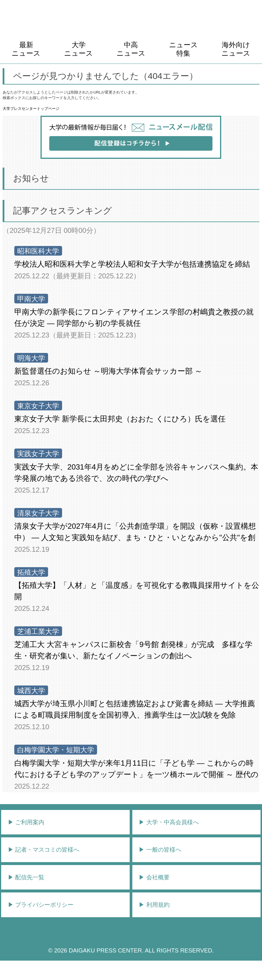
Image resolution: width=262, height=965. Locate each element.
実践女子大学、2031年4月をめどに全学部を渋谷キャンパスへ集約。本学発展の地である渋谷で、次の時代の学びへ (136, 473)
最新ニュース (26, 49)
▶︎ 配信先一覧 (26, 877)
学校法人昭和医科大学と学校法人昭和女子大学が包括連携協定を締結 (132, 264)
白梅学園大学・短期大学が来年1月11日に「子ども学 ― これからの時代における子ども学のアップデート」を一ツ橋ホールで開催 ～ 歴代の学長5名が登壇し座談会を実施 (136, 769)
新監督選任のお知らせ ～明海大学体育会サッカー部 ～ (108, 371)
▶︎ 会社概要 (154, 877)
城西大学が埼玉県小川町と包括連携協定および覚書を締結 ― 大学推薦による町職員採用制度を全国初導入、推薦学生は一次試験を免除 (134, 709)
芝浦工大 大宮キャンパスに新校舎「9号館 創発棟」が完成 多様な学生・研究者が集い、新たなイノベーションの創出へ (133, 650)
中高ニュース (131, 49)
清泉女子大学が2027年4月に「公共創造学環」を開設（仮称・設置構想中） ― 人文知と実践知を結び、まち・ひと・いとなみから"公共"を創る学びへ (135, 532)
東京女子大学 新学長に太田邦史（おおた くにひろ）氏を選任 (120, 418)
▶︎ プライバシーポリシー (41, 904)
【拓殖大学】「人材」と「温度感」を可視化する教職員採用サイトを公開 (136, 591)
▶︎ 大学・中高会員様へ (169, 822)
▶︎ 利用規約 (154, 904)
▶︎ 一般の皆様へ (160, 849)
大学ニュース (78, 49)
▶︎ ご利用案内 (26, 822)
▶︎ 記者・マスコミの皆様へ (44, 849)
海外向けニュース (235, 49)
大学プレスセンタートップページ (31, 108)
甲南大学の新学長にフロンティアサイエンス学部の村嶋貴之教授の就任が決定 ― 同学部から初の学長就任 (134, 317)
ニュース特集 (183, 49)
